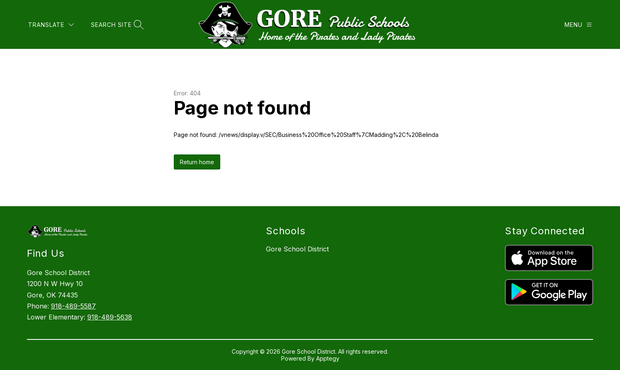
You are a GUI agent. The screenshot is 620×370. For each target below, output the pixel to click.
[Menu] (578, 25)
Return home (197, 162)
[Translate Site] (51, 25)
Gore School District (297, 249)
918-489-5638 (109, 317)
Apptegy (327, 358)
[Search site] (116, 25)
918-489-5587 (73, 306)
